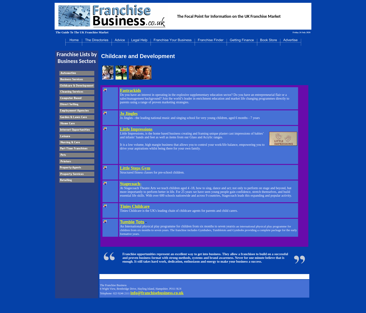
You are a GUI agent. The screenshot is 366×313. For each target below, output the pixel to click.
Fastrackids (130, 90)
